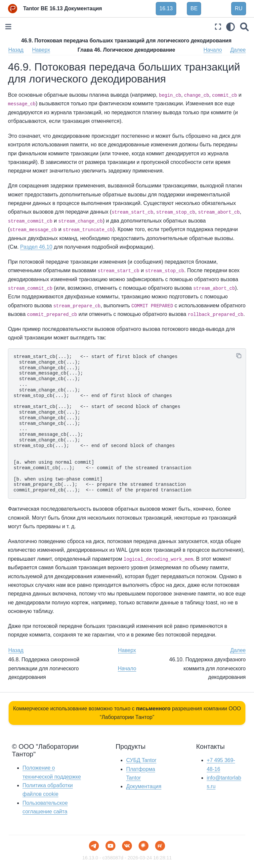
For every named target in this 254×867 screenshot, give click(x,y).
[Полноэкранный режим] (218, 27)
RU (238, 8)
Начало (212, 50)
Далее (238, 50)
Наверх (41, 50)
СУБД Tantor (141, 760)
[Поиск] (244, 27)
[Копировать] (238, 355)
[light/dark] (230, 27)
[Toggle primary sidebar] (8, 27)
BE (193, 8)
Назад (15, 50)
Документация (143, 786)
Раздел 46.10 (36, 247)
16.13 (166, 8)
